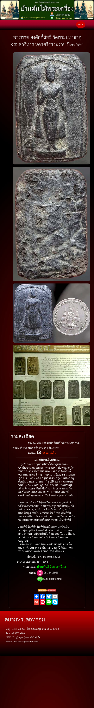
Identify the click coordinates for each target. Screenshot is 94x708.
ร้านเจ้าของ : (29, 567)
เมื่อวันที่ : (31, 557)
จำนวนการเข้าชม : (26, 562)
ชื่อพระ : (32, 443)
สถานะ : (32, 453)
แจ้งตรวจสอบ (42, 590)
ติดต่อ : (32, 573)
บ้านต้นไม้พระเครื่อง (51, 567)
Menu (80, 24)
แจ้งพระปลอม (51, 590)
